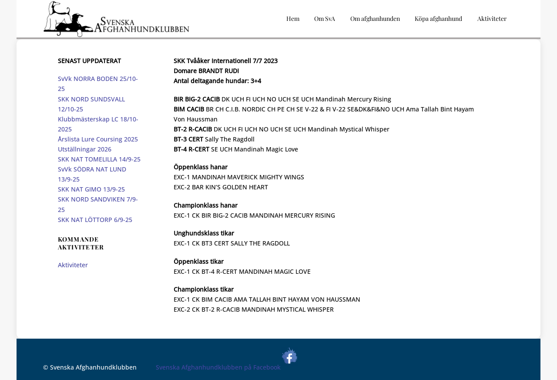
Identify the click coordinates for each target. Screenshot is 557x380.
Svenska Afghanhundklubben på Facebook (227, 367)
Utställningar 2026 (84, 149)
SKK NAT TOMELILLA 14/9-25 (99, 159)
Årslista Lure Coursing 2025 (98, 139)
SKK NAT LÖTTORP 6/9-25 (95, 219)
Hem (292, 18)
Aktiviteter (73, 265)
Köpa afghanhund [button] (438, 18)
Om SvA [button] (324, 18)
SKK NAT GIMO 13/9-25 (91, 189)
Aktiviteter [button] (492, 18)
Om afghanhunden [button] (375, 18)
